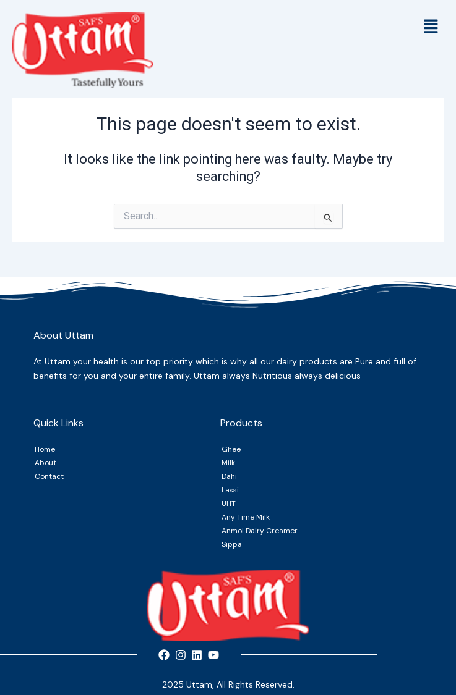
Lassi (230, 490)
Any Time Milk (246, 517)
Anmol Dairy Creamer (260, 531)
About (45, 463)
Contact (49, 476)
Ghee (231, 449)
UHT (229, 503)
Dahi (229, 476)
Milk (228, 463)
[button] (431, 27)
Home (45, 449)
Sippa (232, 544)
